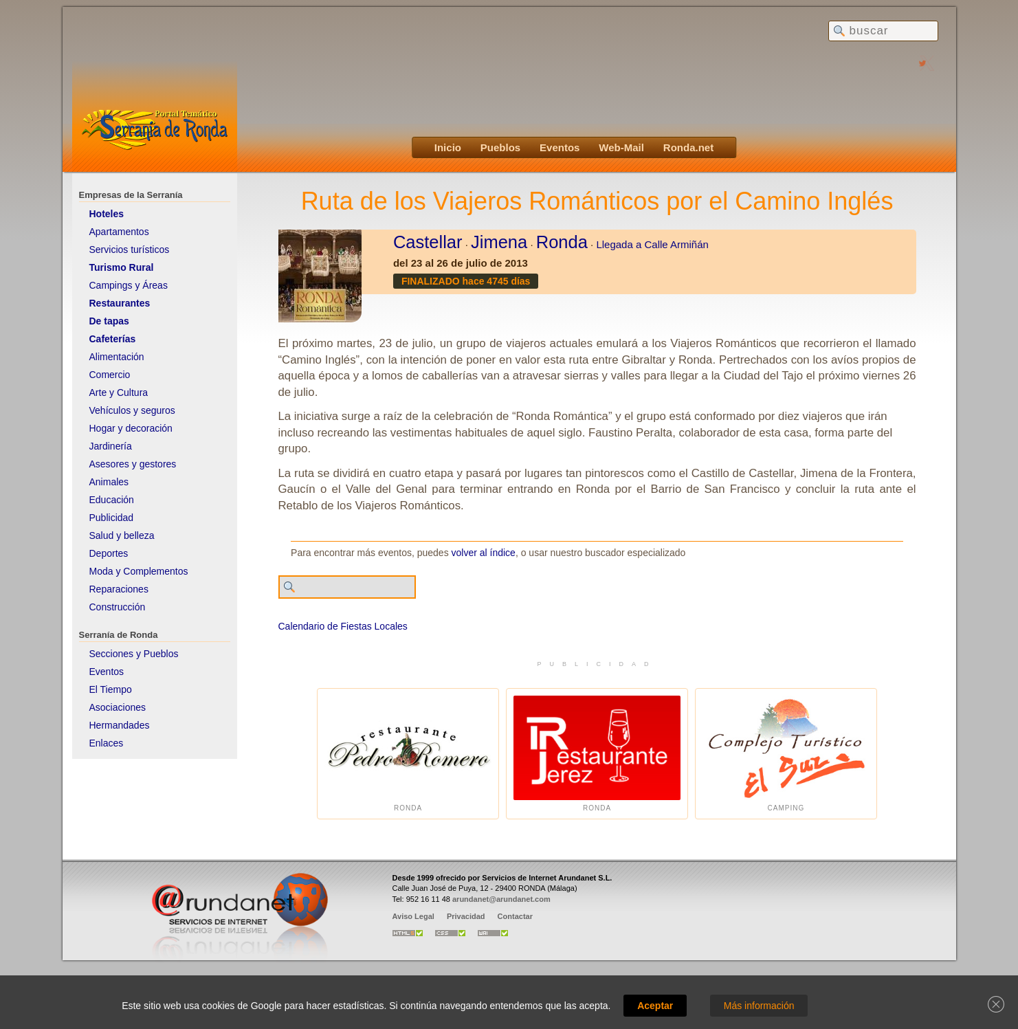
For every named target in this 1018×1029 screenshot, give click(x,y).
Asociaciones (117, 707)
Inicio (447, 147)
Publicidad (111, 517)
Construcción (117, 606)
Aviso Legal (413, 916)
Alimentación (116, 356)
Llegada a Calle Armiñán (652, 244)
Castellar (428, 242)
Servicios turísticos (129, 249)
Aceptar (655, 1005)
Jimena (499, 242)
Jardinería (110, 446)
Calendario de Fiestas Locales (343, 626)
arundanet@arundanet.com (501, 899)
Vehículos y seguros (132, 410)
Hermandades (119, 725)
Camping (786, 754)
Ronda (562, 242)
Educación (111, 499)
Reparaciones (118, 589)
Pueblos (500, 147)
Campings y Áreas (128, 285)
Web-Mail (621, 147)
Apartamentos (119, 231)
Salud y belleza (122, 535)
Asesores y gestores (133, 463)
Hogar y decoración (131, 428)
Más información (759, 1005)
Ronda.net (688, 147)
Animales (109, 481)
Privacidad (466, 916)
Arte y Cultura (118, 392)
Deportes (109, 553)
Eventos (559, 147)
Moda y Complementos (138, 571)
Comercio (110, 374)
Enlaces (106, 743)
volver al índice (484, 552)
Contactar (515, 916)
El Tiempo (110, 689)
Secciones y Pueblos (134, 653)
